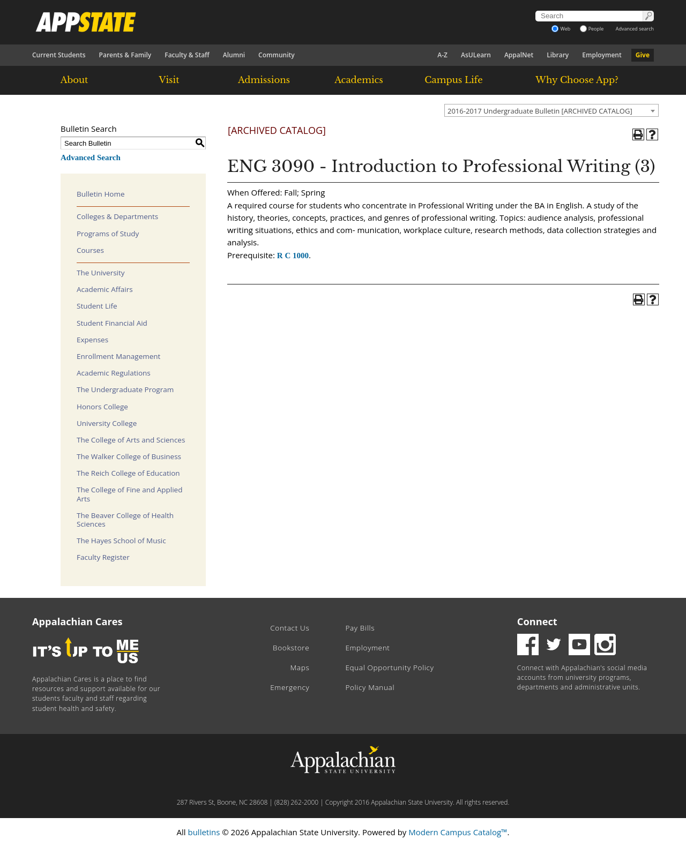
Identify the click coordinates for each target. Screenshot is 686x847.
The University (101, 273)
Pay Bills (360, 628)
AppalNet (518, 54)
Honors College (102, 406)
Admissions (264, 79)
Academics (358, 79)
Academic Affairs (105, 289)
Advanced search (635, 28)
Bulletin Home (101, 194)
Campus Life (453, 79)
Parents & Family (125, 54)
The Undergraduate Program (125, 389)
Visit (169, 79)
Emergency (289, 687)
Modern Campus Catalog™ (457, 832)
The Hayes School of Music (121, 540)
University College (107, 423)
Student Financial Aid (112, 323)
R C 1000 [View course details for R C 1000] (293, 255)
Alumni (234, 54)
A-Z (442, 54)
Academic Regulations (114, 373)
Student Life (97, 306)
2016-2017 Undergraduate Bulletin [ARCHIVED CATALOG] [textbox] (540, 111)
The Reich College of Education (128, 473)
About (74, 79)
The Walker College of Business (129, 456)
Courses (90, 250)
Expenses (92, 339)
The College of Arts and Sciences (131, 440)
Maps (300, 667)
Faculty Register (103, 557)
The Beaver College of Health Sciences (125, 520)
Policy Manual (369, 687)
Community (276, 54)
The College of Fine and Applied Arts (129, 494)
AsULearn (476, 54)
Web (560, 28)
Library (558, 54)
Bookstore (291, 648)
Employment (601, 54)
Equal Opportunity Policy (389, 667)
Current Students (59, 54)
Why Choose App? (576, 79)
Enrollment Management (118, 356)
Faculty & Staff (187, 54)
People (592, 28)
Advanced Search (91, 157)
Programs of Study (108, 233)
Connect (537, 621)
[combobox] (551, 110)
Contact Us (289, 628)
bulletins (204, 832)
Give (643, 54)
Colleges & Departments (117, 216)
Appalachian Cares (77, 621)
